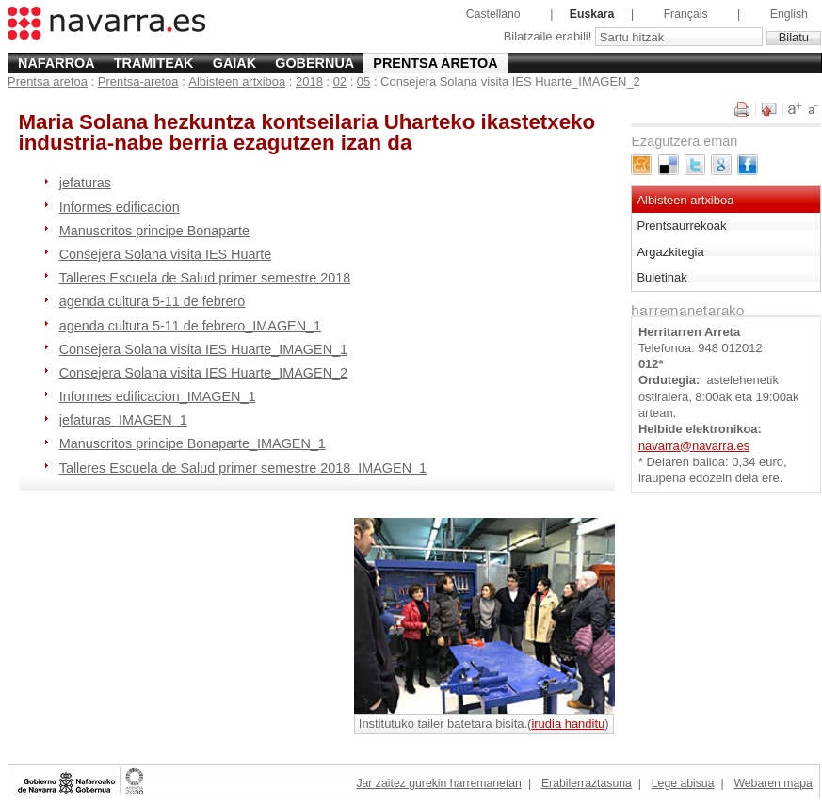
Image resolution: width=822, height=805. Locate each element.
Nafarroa (56, 63)
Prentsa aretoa (435, 63)
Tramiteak (154, 63)
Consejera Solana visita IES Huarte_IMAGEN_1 (203, 349)
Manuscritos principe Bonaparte (154, 230)
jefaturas (85, 182)
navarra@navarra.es (693, 446)
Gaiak (234, 63)
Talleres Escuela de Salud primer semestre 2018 (205, 277)
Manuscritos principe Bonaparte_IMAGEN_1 (192, 443)
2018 (309, 81)
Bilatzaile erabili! (549, 37)
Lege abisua (683, 783)
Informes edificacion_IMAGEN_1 (157, 396)
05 (363, 81)
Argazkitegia (670, 252)
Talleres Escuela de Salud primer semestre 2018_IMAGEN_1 (243, 467)
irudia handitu (567, 723)
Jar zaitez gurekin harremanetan (438, 783)
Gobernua (314, 63)
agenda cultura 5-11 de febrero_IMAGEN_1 (190, 325)
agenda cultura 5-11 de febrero (152, 301)
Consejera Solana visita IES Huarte (165, 254)
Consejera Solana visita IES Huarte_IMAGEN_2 (203, 372)
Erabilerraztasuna (586, 783)
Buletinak (661, 277)
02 (340, 81)
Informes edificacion (119, 207)
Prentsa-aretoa (138, 81)
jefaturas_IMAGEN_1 (123, 419)
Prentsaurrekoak (681, 225)
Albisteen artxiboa (236, 81)
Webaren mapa (772, 783)
